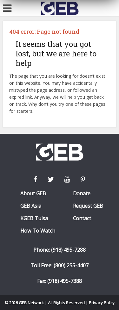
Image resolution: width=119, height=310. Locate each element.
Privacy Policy (102, 303)
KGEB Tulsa (34, 218)
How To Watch (37, 231)
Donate (82, 194)
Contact (82, 218)
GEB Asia (30, 206)
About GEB (33, 194)
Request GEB (88, 206)
